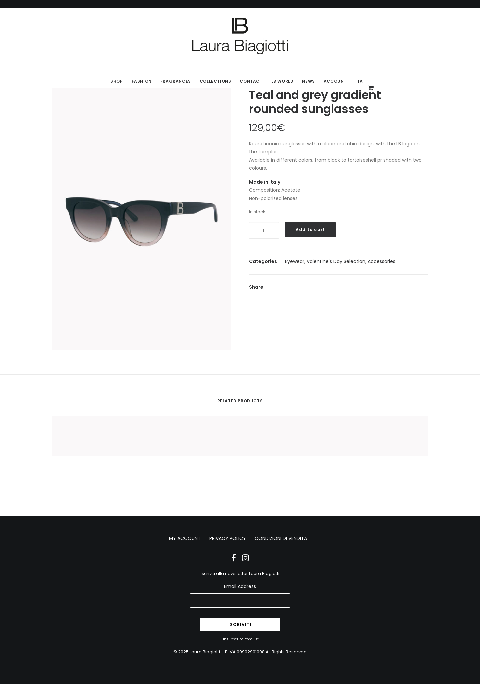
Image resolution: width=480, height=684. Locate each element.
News (308, 81)
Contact (251, 81)
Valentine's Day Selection (336, 261)
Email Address (240, 586)
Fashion (142, 81)
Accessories (381, 261)
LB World (282, 81)
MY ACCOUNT (185, 538)
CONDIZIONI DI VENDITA (281, 538)
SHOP (116, 81)
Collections (215, 81)
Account (335, 81)
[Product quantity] (264, 230)
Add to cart (310, 229)
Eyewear (294, 261)
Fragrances (175, 81)
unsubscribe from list (240, 639)
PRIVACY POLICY (227, 538)
